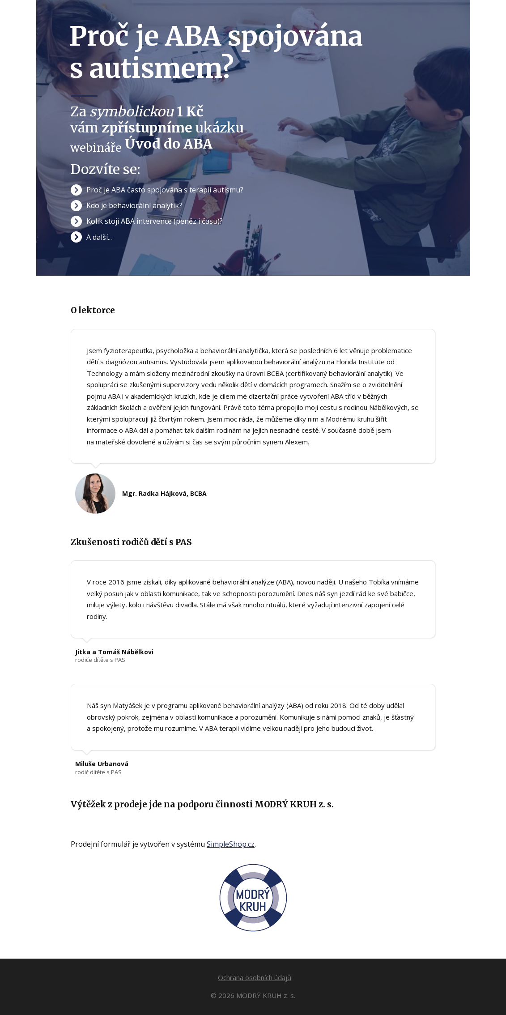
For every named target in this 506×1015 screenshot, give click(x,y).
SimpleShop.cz (231, 844)
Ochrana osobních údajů (254, 977)
